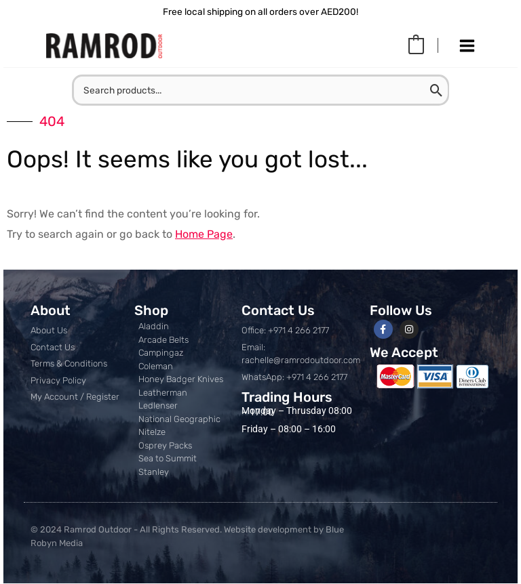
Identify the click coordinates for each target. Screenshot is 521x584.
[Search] (453, 90)
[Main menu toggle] (467, 46)
